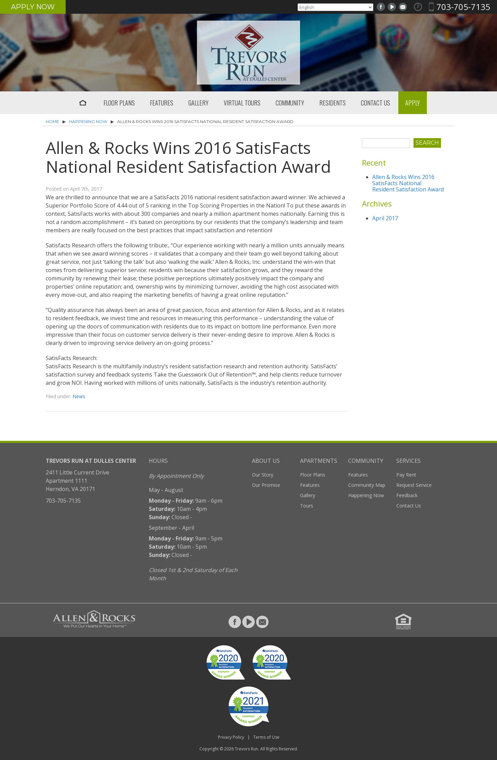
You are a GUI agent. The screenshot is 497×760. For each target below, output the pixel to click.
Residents (332, 102)
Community (290, 102)
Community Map (366, 485)
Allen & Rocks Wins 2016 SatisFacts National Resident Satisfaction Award (408, 183)
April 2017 (385, 218)
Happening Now (88, 121)
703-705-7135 (463, 6)
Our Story (262, 474)
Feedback (407, 495)
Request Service (414, 485)
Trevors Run (246, 749)
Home (82, 102)
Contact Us (375, 102)
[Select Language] (335, 7)
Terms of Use (266, 737)
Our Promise (266, 485)
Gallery (198, 102)
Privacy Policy (231, 737)
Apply (412, 102)
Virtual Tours (242, 102)
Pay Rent (406, 474)
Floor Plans (119, 102)
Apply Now (33, 7)
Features (161, 102)
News (79, 396)
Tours (306, 505)
